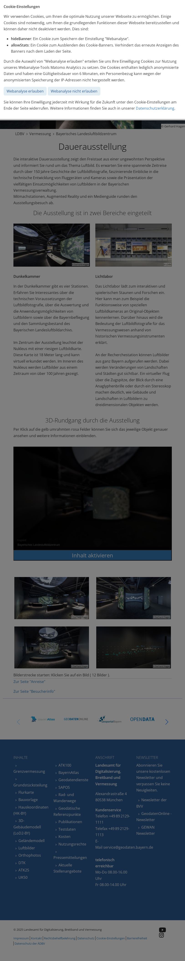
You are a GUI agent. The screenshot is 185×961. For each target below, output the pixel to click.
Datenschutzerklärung (155, 108)
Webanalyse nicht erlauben (74, 91)
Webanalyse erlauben (25, 91)
